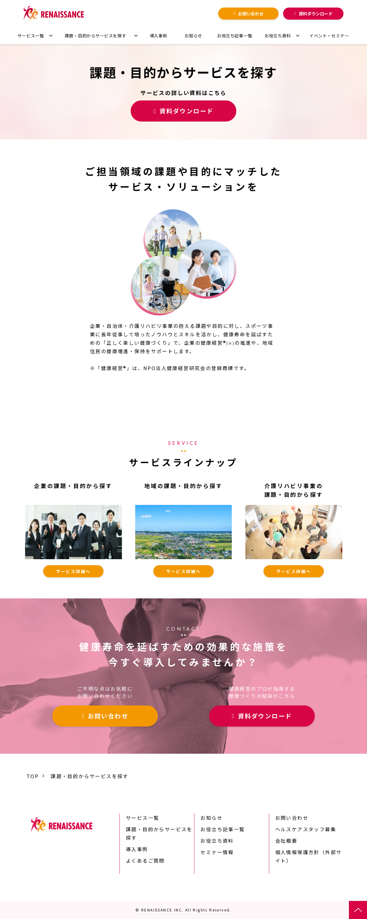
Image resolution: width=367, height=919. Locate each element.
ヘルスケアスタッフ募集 (305, 829)
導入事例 (158, 36)
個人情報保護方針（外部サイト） (308, 856)
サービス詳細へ (73, 571)
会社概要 (286, 840)
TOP (33, 776)
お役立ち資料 (277, 36)
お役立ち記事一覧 (234, 36)
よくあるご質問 (145, 860)
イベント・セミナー (329, 36)
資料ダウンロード (316, 14)
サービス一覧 (31, 36)
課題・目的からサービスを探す (95, 36)
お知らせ (193, 36)
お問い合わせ (250, 14)
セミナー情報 (217, 852)
